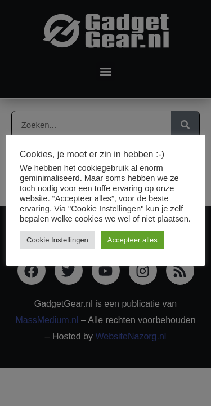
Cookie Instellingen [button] (57, 240)
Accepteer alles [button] (132, 240)
